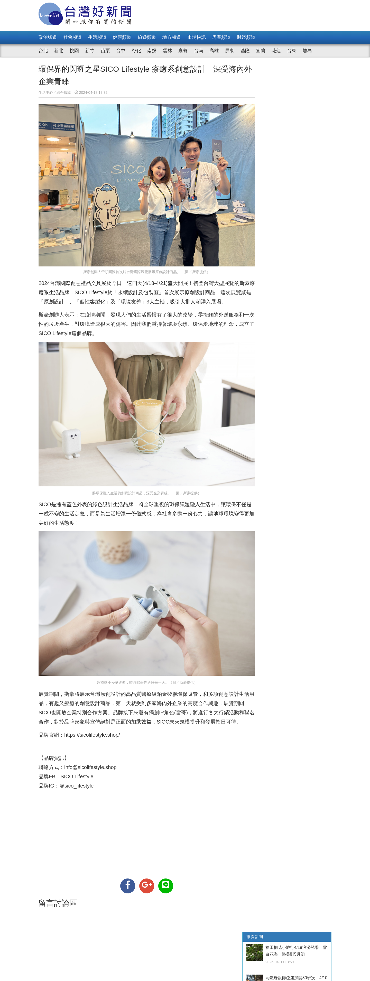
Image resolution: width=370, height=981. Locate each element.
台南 (198, 50)
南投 (151, 50)
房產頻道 (221, 37)
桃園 (74, 50)
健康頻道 (122, 37)
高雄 (214, 50)
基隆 (245, 50)
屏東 (229, 50)
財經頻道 (246, 37)
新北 (58, 50)
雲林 (167, 50)
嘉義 (183, 50)
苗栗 (105, 50)
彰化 (136, 50)
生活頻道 (97, 37)
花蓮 (276, 50)
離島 (307, 50)
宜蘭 (260, 50)
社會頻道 (72, 37)
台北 (43, 50)
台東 (291, 50)
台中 (120, 50)
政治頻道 (48, 37)
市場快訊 (196, 37)
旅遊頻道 (147, 37)
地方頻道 (171, 37)
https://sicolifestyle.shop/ (92, 724)
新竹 (89, 50)
